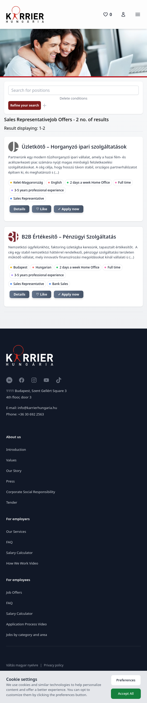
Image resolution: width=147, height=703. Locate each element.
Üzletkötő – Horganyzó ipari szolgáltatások (74, 146)
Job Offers (14, 592)
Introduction (16, 449)
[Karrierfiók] (123, 14)
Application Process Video (26, 624)
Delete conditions (73, 98)
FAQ (9, 542)
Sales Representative (28, 198)
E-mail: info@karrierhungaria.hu (31, 407)
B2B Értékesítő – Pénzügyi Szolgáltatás (69, 236)
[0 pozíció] (107, 14)
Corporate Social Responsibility (30, 491)
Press (10, 481)
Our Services (16, 531)
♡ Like (41, 209)
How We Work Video (22, 563)
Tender (11, 502)
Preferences (125, 680)
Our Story (13, 470)
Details (19, 209)
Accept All (126, 693)
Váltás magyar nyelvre (22, 665)
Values (11, 460)
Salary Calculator (19, 552)
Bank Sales (60, 284)
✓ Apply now (68, 209)
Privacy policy (54, 665)
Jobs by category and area (26, 634)
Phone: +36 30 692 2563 (25, 414)
